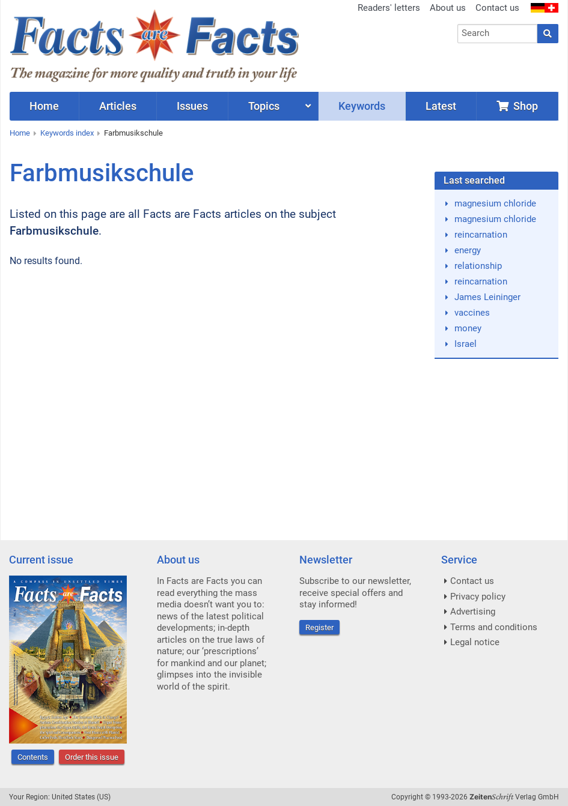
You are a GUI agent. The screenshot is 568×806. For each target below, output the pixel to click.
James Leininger (487, 297)
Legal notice (474, 642)
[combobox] (497, 33)
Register (319, 627)
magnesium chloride (495, 203)
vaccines (472, 312)
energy (467, 250)
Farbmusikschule (133, 132)
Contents (32, 757)
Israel (465, 343)
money (467, 328)
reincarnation (480, 234)
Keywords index (67, 132)
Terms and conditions (493, 627)
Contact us (497, 7)
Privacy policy (477, 596)
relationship (478, 265)
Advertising (472, 611)
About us (448, 7)
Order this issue (91, 757)
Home (20, 132)
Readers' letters (389, 7)
